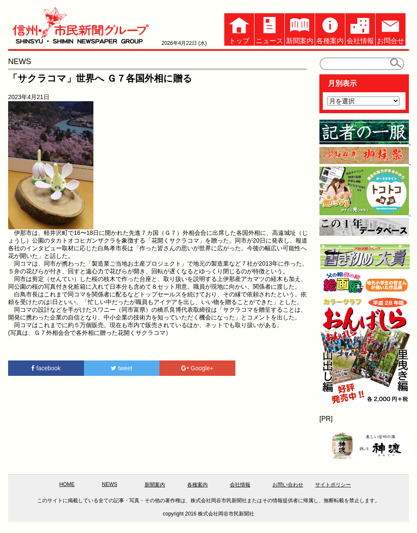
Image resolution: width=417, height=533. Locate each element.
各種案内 (330, 28)
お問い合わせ (287, 485)
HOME (67, 484)
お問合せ (390, 28)
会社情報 (360, 28)
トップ (239, 28)
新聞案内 (300, 28)
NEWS (109, 484)
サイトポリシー (333, 485)
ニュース (269, 28)
